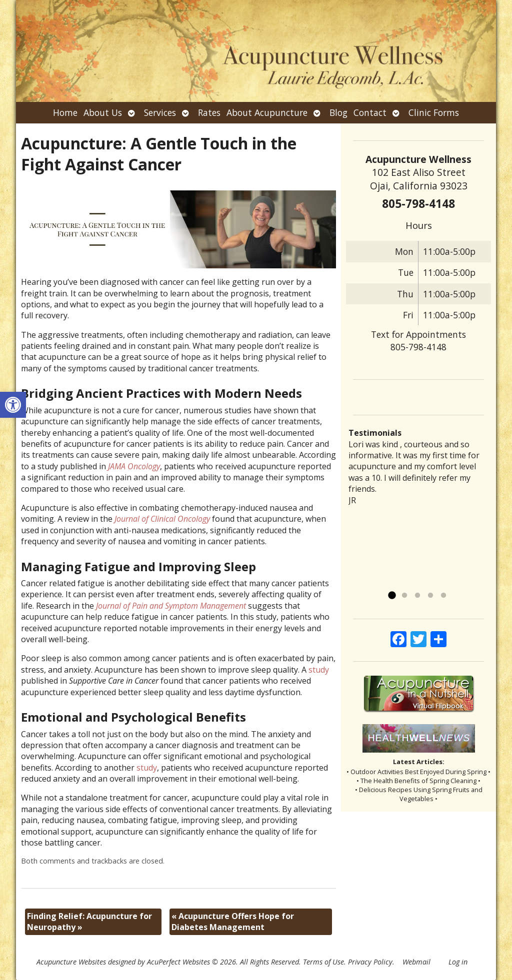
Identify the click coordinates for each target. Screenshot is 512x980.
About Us (103, 112)
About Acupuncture (267, 112)
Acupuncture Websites (71, 962)
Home (65, 112)
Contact (370, 112)
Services (160, 112)
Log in (458, 962)
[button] (13, 405)
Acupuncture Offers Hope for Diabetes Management (233, 922)
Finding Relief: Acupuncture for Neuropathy (89, 922)
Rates (209, 112)
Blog (339, 112)
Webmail (416, 962)
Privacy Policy (370, 962)
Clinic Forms (433, 112)
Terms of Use (323, 962)
